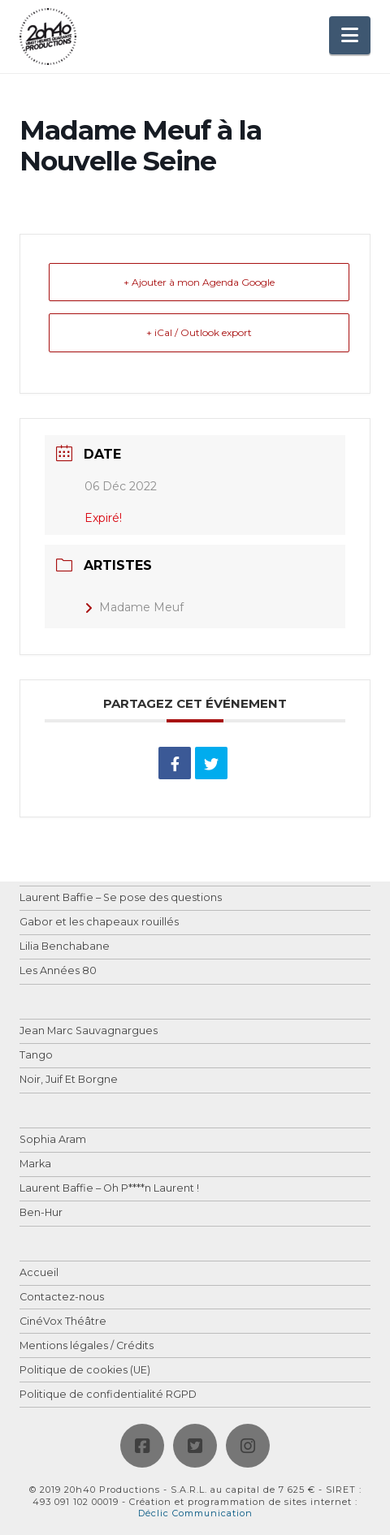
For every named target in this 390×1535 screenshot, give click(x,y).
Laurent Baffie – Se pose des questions (121, 898)
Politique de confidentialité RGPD (108, 1395)
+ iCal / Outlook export (199, 332)
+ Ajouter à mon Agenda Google (199, 282)
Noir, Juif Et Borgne (69, 1080)
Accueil (39, 1273)
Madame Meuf (134, 607)
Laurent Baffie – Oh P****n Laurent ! (109, 1189)
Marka (35, 1164)
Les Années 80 (58, 971)
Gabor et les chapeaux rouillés (99, 922)
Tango (36, 1055)
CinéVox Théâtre (63, 1322)
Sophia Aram (53, 1140)
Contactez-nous (62, 1297)
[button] (349, 35)
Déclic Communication (195, 1513)
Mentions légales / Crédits (87, 1346)
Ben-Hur (41, 1213)
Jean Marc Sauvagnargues (89, 1031)
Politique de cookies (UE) (85, 1370)
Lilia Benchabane (65, 947)
